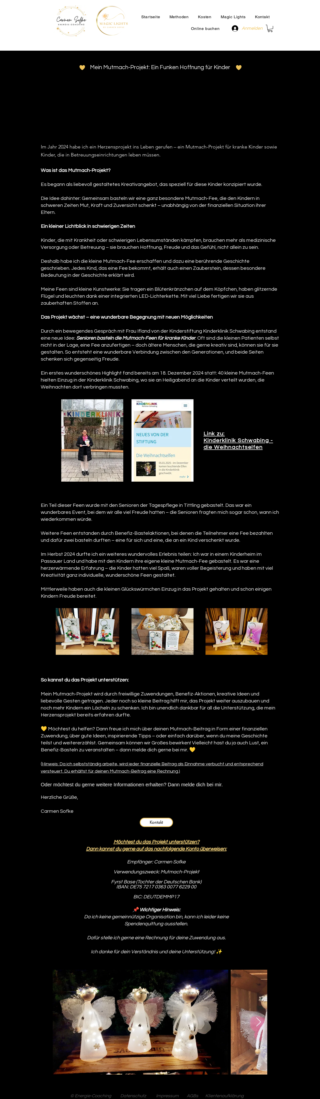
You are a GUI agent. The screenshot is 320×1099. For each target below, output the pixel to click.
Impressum (168, 1096)
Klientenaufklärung (224, 1096)
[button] (179, 17)
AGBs (193, 1096)
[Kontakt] (156, 822)
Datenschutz (134, 1096)
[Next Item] (259, 1022)
